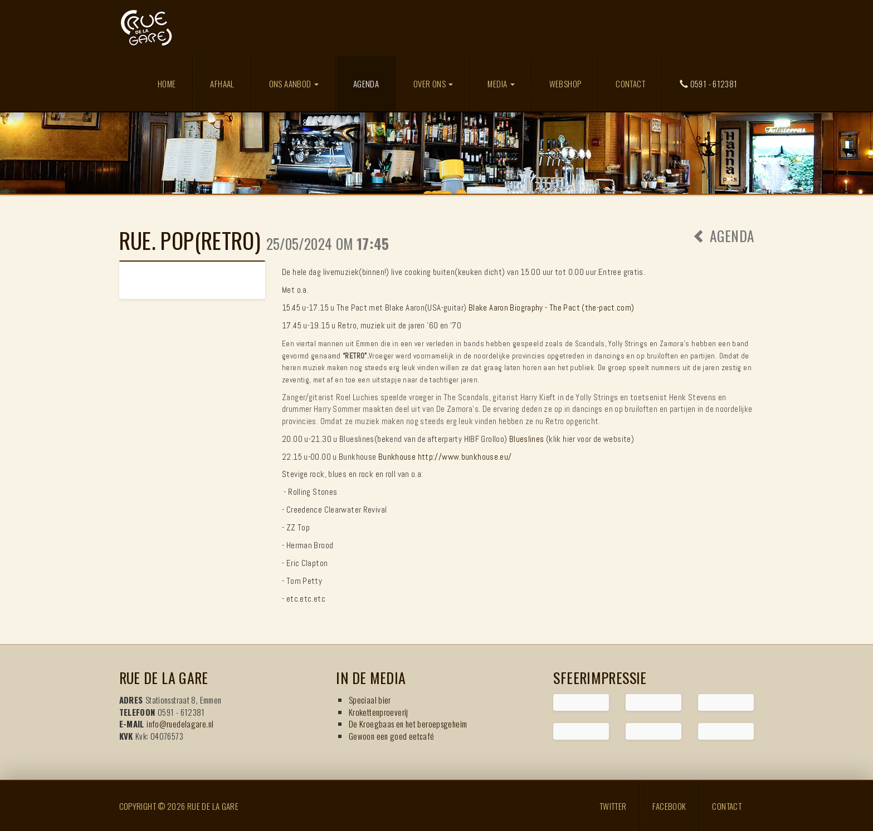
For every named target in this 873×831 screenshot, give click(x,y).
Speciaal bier (370, 700)
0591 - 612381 (709, 83)
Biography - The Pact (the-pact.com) (572, 307)
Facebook (669, 806)
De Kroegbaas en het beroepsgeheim (408, 723)
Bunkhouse (397, 456)
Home (167, 83)
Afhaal (222, 83)
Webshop (565, 83)
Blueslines (526, 439)
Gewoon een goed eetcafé (392, 736)
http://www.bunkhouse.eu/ (465, 456)
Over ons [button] (433, 83)
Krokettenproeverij (378, 712)
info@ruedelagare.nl (180, 723)
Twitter (613, 806)
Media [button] (500, 83)
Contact (630, 83)
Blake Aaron (488, 307)
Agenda (374, 83)
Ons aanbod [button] (294, 83)
